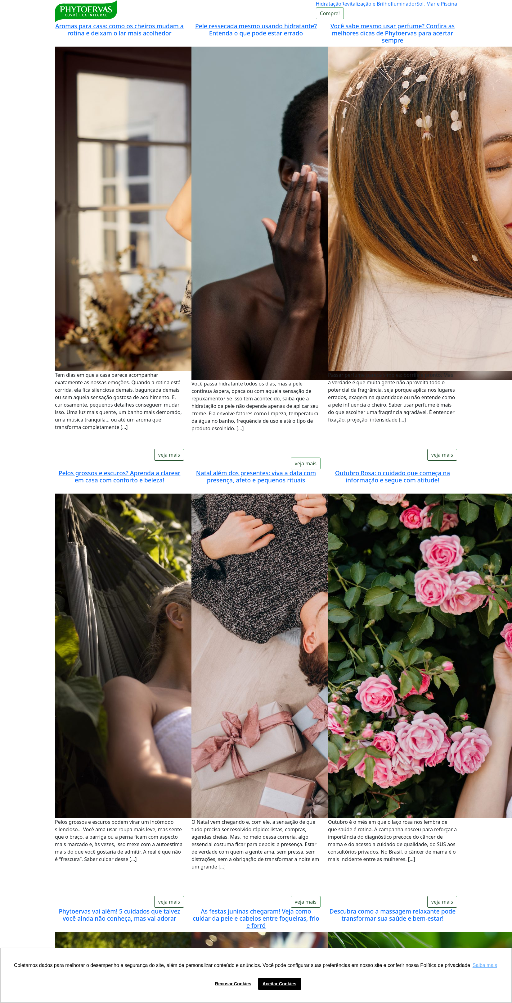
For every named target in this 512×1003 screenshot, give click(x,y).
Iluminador (404, 3)
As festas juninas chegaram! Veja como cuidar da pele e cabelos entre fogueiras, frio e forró (256, 918)
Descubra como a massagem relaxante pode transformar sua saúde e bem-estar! (393, 915)
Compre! (330, 13)
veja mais (169, 454)
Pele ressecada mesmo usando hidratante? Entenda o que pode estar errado (256, 29)
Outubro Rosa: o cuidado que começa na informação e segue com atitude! (392, 476)
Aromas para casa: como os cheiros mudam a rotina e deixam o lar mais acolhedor (119, 29)
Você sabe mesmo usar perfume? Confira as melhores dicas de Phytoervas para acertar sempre (392, 33)
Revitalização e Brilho (366, 3)
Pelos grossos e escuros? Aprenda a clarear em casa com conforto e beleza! (120, 476)
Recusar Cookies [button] (233, 983)
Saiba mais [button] (485, 965)
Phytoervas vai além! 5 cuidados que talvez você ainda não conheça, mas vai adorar (119, 915)
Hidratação (328, 3)
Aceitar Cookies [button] (279, 983)
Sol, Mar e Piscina (436, 3)
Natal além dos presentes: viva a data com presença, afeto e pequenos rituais (256, 476)
